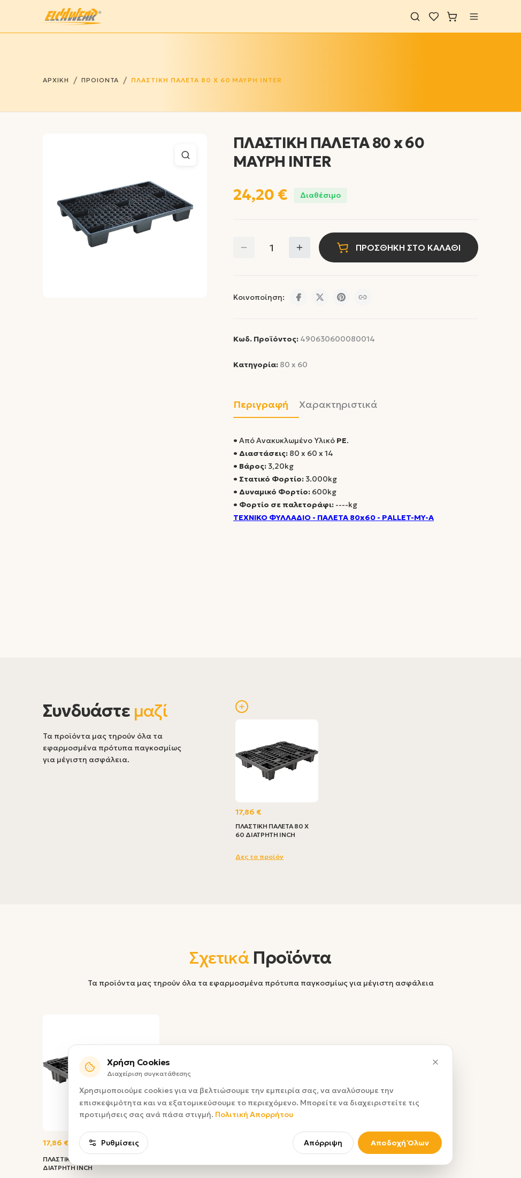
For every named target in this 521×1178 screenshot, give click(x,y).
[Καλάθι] (452, 16)
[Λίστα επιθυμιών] (433, 16)
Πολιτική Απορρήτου (254, 1159)
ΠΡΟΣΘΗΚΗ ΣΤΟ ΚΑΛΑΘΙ (398, 247)
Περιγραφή (260, 404)
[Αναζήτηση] (415, 16)
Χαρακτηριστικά (338, 404)
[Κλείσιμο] (435, 1105)
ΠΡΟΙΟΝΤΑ (100, 80)
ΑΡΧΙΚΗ (56, 80)
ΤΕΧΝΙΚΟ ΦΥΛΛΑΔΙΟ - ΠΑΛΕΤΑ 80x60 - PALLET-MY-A (333, 517)
